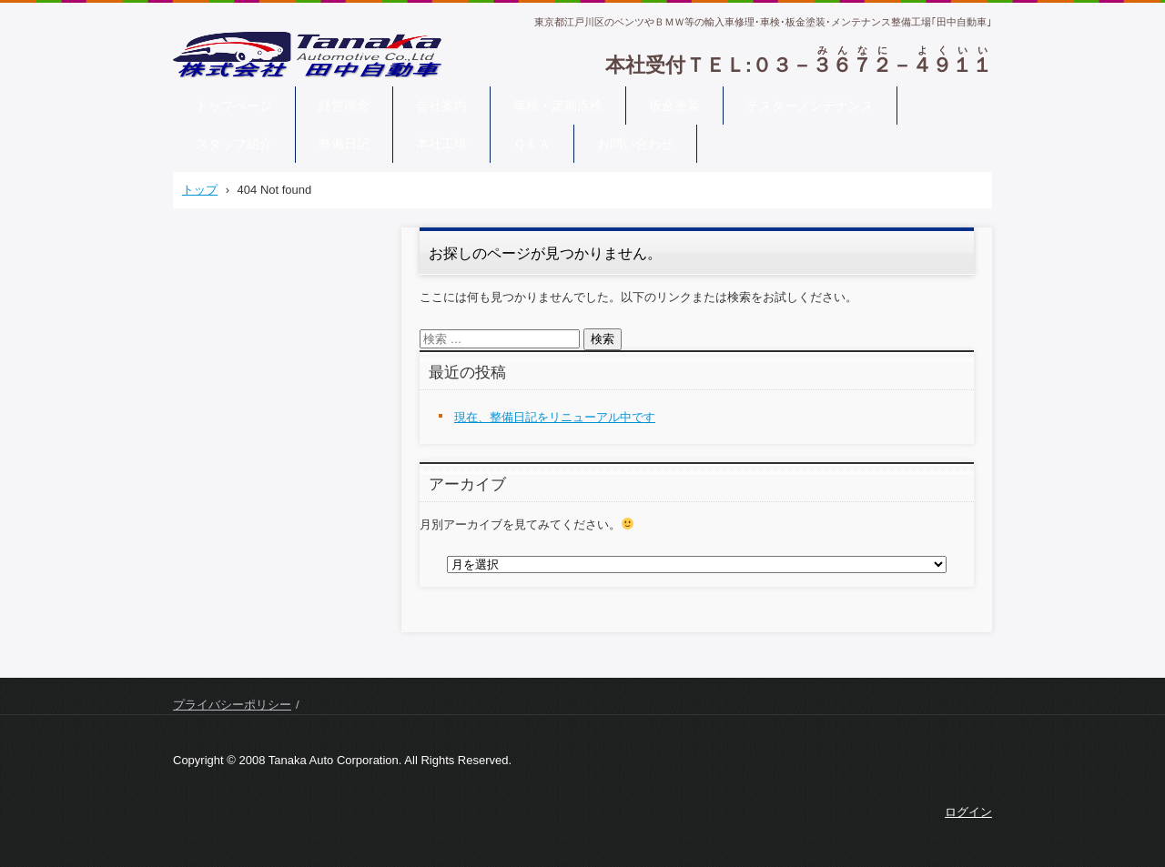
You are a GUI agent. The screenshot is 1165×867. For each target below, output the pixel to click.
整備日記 (344, 143)
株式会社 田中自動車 (255, 89)
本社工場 (441, 143)
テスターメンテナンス (810, 105)
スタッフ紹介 (234, 143)
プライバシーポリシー (232, 704)
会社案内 (441, 105)
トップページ (234, 105)
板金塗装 (674, 105)
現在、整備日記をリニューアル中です (554, 417)
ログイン (968, 812)
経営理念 (344, 105)
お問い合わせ (635, 143)
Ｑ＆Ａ (532, 143)
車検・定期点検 (558, 105)
